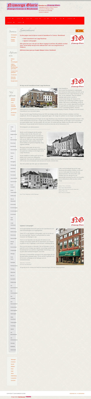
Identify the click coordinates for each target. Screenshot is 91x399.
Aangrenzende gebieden (13, 71)
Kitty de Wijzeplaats (13, 200)
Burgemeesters (13, 81)
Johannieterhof (13, 178)
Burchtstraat (13, 146)
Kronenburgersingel (13, 211)
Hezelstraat (13, 168)
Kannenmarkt (13, 181)
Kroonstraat (13, 214)
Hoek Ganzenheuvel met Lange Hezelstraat (34, 38)
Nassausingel (13, 238)
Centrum (19, 18)
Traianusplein (13, 322)
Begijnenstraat (13, 134)
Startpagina (13, 35)
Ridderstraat (13, 282)
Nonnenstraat (13, 247)
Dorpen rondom (13, 40)
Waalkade (13, 346)
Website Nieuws (13, 99)
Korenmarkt (13, 204)
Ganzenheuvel (13, 149)
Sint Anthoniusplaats (13, 292)
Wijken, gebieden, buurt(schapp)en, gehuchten (13, 66)
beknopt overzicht (13, 105)
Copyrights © (13, 109)
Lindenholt (9, 22)
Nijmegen (9, 18)
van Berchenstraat (13, 138)
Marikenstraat (13, 231)
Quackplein (13, 279)
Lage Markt (12, 218)
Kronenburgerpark (13, 207)
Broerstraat (13, 143)
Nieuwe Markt (12, 242)
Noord (27, 18)
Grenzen (19, 22)
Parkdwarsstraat (13, 265)
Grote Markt (12, 157)
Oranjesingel (13, 250)
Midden (36, 18)
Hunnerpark (13, 175)
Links (12, 102)
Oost (45, 18)
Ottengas (13, 253)
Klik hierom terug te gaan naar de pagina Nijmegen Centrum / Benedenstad (38, 50)
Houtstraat (13, 171)
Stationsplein (13, 313)
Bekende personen (13, 77)
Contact (13, 115)
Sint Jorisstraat (13, 297)
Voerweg (12, 343)
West (61, 18)
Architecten (13, 74)
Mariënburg (13, 228)
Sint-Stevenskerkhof (13, 302)
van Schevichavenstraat (13, 286)
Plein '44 (12, 275)
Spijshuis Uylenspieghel (29, 41)
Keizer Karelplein (13, 186)
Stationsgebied (13, 310)
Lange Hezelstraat (13, 224)
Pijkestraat (13, 272)
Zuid (53, 18)
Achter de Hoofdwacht (13, 129)
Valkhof (12, 329)
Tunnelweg (13, 325)
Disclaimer (13, 112)
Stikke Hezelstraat (13, 318)
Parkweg (12, 269)
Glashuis (12, 153)
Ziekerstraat (13, 349)
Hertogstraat (13, 165)
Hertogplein (13, 161)
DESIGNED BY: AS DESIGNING (77, 393)
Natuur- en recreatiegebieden (13, 60)
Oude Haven (12, 258)
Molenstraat (13, 235)
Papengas (13, 262)
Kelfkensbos (13, 195)
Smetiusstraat (13, 307)
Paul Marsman (21, 397)
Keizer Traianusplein (13, 191)
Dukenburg (70, 18)
